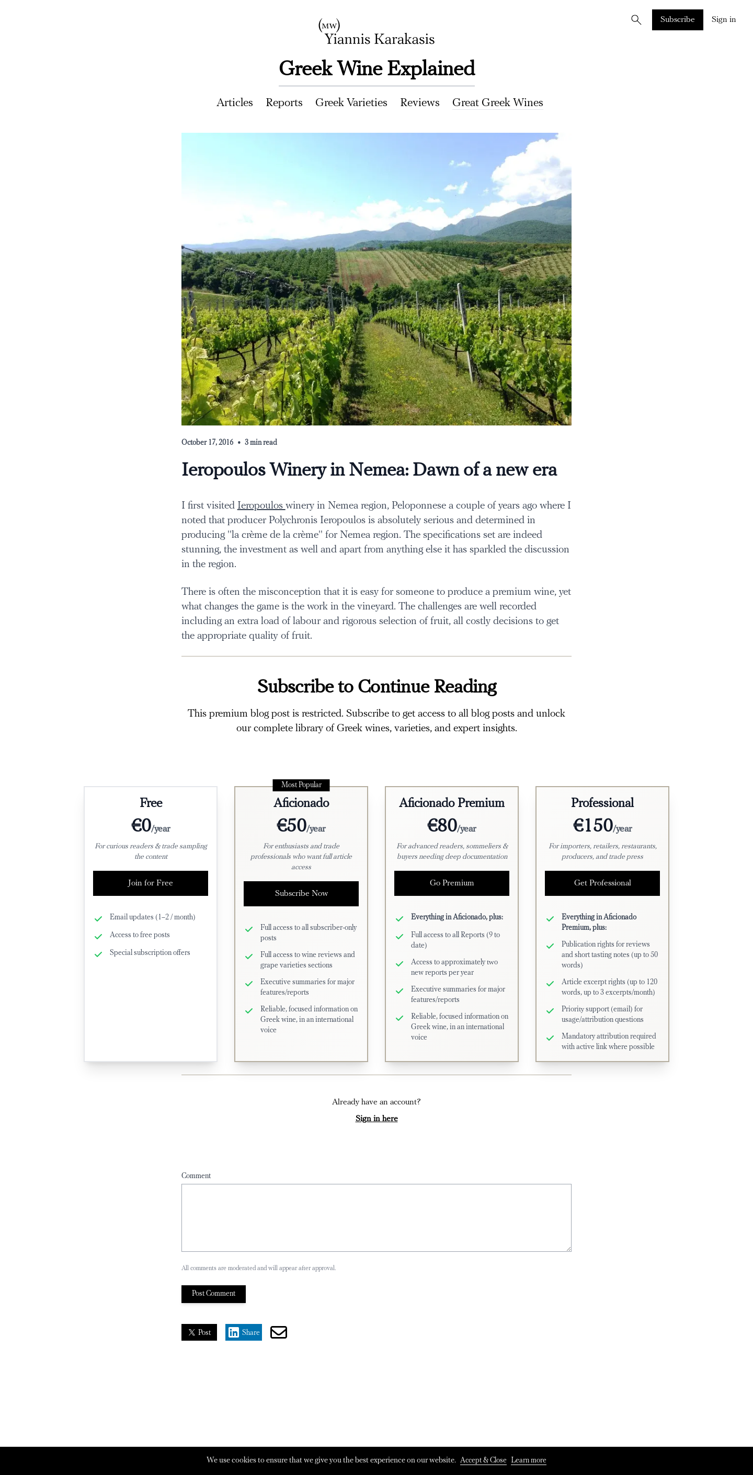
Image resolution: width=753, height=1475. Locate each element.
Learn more (528, 1461)
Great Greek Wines (497, 103)
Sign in (724, 20)
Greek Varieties (351, 103)
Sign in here (377, 1119)
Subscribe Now (301, 894)
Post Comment (213, 1294)
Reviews (420, 103)
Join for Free (150, 883)
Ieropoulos (261, 506)
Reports (284, 103)
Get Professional (602, 883)
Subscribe (677, 20)
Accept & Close (483, 1461)
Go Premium (452, 883)
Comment (196, 1176)
